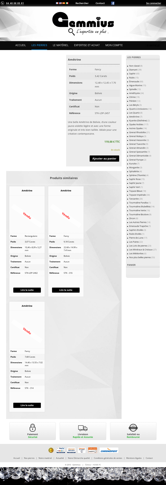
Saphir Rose (135, 179)
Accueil (20, 45)
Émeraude (134, 81)
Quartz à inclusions (138, 108)
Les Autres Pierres (137, 222)
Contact (100, 3)
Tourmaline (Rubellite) (139, 206)
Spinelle (133, 89)
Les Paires (134, 241)
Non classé (134, 65)
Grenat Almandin (137, 147)
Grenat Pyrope (136, 159)
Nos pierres (29, 458)
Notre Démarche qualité (79, 458)
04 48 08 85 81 (15, 3)
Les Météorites (136, 253)
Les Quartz (134, 112)
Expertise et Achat (87, 45)
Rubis (132, 77)
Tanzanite (134, 198)
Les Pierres (39, 45)
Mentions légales (134, 458)
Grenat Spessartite (138, 151)
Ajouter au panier (104, 158)
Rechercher (82, 3)
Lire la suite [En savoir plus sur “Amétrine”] (27, 289)
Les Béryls (134, 104)
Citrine (132, 97)
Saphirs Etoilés (136, 229)
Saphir (132, 73)
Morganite (134, 167)
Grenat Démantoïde (138, 155)
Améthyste (134, 93)
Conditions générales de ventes (108, 458)
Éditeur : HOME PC (93, 464)
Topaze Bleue (135, 190)
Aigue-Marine (135, 85)
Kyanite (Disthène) (138, 120)
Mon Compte (114, 45)
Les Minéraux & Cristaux (141, 249)
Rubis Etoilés (135, 233)
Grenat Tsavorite (137, 144)
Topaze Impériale (137, 194)
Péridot (132, 100)
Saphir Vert (134, 187)
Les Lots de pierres (138, 245)
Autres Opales (136, 128)
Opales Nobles (136, 124)
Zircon (132, 218)
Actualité (60, 458)
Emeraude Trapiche (138, 226)
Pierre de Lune (136, 237)
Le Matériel (60, 45)
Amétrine (134, 116)
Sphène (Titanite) (137, 175)
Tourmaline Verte (137, 210)
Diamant (133, 69)
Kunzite (132, 163)
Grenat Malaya (136, 136)
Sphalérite (134, 171)
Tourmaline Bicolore (138, 214)
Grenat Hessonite (137, 140)
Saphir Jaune (135, 183)
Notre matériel (45, 458)
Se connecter (153, 3)
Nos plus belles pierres (140, 257)
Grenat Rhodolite (137, 132)
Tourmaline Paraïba (138, 202)
